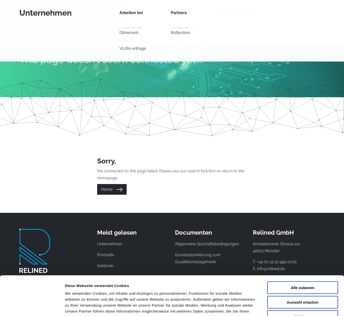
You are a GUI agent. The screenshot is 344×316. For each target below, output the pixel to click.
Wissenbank (213, 10)
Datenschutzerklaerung (102, 286)
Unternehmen (247, 10)
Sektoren (183, 10)
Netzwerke (153, 10)
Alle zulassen (302, 251)
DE (322, 10)
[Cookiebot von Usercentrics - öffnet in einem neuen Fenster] (32, 306)
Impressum (143, 286)
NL (305, 10)
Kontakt (277, 10)
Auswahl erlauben (302, 265)
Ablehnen (302, 280)
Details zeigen (263, 306)
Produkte (122, 10)
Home (107, 189)
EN (313, 10)
